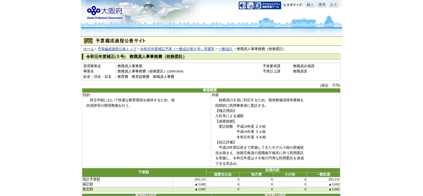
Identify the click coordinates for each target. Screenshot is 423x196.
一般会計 (225, 49)
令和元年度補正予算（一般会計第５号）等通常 (177, 49)
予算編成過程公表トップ (116, 49)
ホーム (88, 49)
